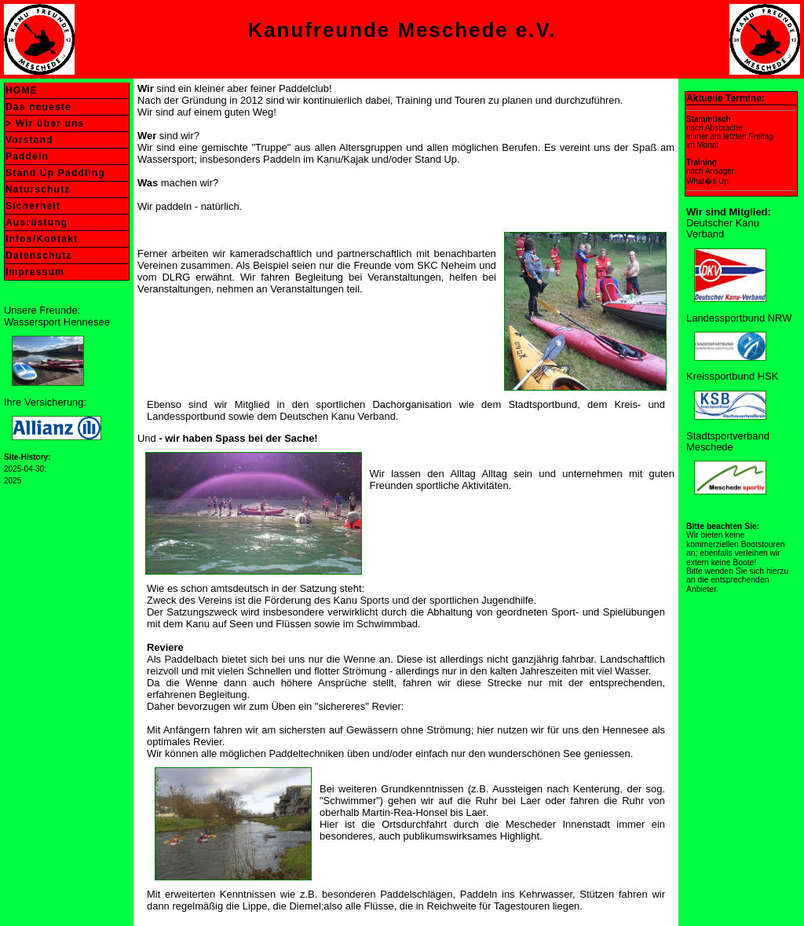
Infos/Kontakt (41, 238)
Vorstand (29, 139)
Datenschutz (38, 255)
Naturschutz (38, 189)
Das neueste (38, 106)
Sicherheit (32, 205)
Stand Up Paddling (55, 172)
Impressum (34, 271)
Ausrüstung (36, 222)
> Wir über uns (44, 123)
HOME (21, 90)
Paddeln (27, 156)
